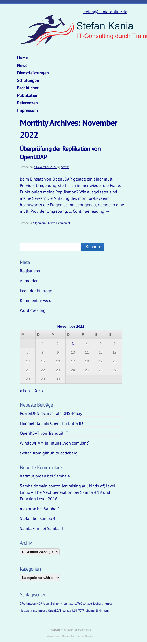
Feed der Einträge (36, 290)
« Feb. (25, 390)
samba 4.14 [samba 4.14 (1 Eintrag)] (70, 610)
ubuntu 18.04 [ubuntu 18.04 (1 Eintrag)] (94, 610)
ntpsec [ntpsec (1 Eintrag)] (42, 610)
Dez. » (39, 390)
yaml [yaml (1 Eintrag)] (106, 610)
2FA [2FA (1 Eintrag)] (22, 603)
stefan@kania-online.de (105, 11)
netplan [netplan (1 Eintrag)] (108, 603)
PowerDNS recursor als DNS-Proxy (51, 413)
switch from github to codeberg (49, 453)
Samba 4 (62, 476)
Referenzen (27, 102)
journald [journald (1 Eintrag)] (68, 603)
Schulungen (28, 80)
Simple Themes (85, 636)
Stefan (65, 167)
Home (22, 57)
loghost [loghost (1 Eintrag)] (98, 603)
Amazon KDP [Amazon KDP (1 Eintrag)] (34, 603)
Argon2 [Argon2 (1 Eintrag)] (47, 603)
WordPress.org (33, 310)
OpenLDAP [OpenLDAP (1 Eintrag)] (55, 610)
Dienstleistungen (33, 72)
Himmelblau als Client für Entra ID (51, 423)
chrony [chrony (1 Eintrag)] (57, 603)
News (22, 65)
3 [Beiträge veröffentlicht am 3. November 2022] (73, 344)
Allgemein (39, 223)
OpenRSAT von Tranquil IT (44, 433)
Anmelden (29, 280)
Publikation (28, 95)
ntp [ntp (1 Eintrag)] (35, 610)
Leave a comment (59, 223)
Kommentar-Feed (36, 300)
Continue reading (91, 211)
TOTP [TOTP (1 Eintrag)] (81, 610)
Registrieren (31, 270)
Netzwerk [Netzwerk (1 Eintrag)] (26, 610)
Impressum (27, 110)
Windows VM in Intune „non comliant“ (54, 443)
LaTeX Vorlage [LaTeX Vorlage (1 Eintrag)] (83, 603)
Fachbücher (28, 87)
